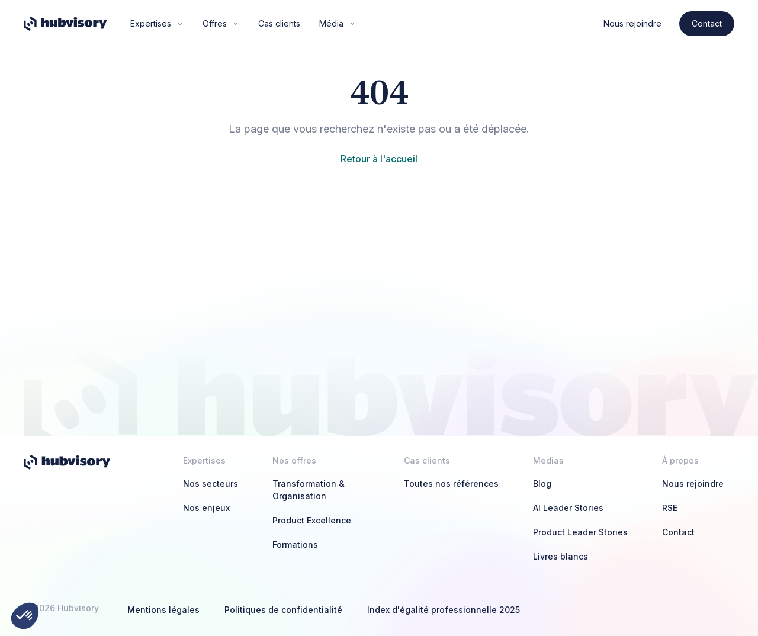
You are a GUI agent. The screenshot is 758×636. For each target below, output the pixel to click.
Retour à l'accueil (379, 159)
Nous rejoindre (632, 23)
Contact (707, 23)
